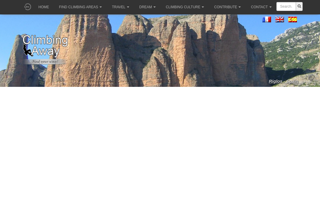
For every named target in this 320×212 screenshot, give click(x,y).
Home (44, 7)
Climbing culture (185, 7)
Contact (261, 7)
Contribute (227, 7)
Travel (120, 7)
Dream (147, 7)
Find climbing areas (80, 7)
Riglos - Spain (283, 81)
